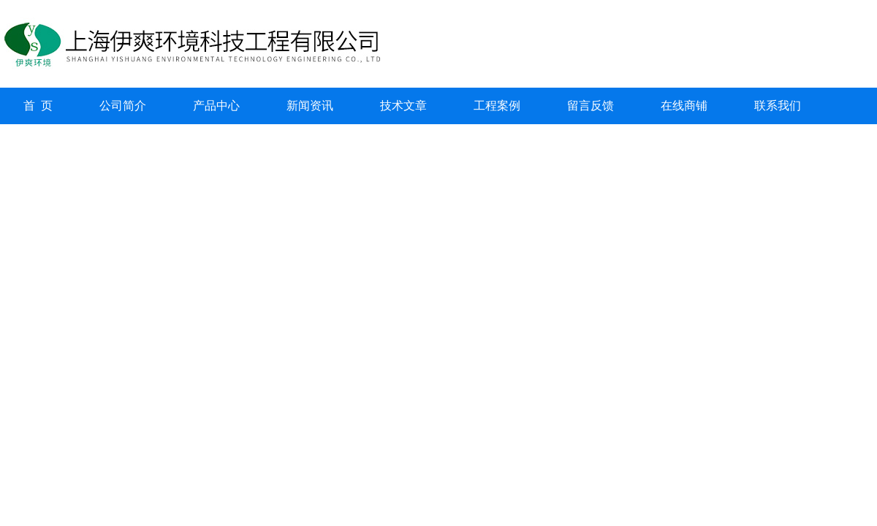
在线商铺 (684, 105)
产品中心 (216, 105)
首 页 (38, 105)
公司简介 (122, 105)
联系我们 (777, 105)
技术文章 (403, 105)
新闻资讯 (309, 105)
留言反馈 (590, 105)
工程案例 (497, 105)
